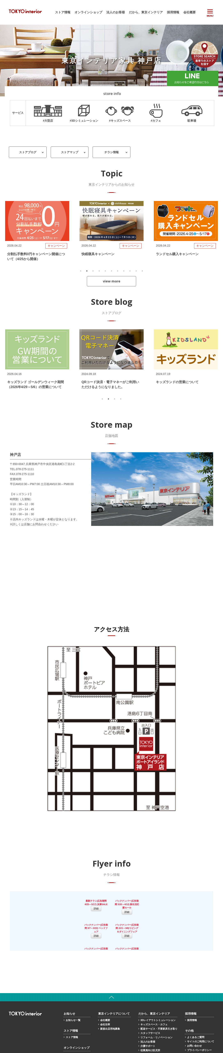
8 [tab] (124, 271)
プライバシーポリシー (199, 1024)
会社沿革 (105, 999)
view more (111, 281)
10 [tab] (136, 271)
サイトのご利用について (200, 1016)
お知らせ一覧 (73, 994)
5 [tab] (105, 271)
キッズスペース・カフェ (154, 999)
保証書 (190, 1029)
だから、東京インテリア (146, 12)
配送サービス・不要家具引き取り (158, 1003)
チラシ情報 (111, 152)
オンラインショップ (88, 12)
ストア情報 (62, 12)
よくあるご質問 (195, 1011)
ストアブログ (27, 152)
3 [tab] (93, 271)
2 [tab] (87, 271)
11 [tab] (142, 271)
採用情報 (173, 12)
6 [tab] (111, 271)
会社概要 (189, 12)
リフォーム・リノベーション (156, 1012)
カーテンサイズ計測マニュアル (157, 1029)
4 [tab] (99, 271)
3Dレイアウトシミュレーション (158, 994)
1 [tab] (81, 271)
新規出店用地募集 (110, 1003)
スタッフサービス (150, 1007)
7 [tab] (118, 271)
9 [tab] (130, 271)
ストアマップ (69, 152)
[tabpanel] (37, 233)
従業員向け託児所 (150, 1024)
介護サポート (147, 1020)
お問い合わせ (194, 1020)
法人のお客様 (115, 12)
